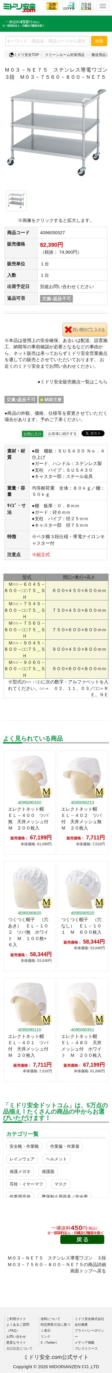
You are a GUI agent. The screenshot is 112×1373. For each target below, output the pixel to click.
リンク (45, 1336)
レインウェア (22, 1158)
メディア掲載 (84, 1342)
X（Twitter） (50, 1342)
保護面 (48, 1171)
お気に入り (33, 434)
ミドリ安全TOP (24, 55)
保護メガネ (20, 1171)
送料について (50, 1319)
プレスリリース (86, 1348)
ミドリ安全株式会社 (89, 1319)
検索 (99, 41)
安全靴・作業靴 (24, 1146)
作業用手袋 (20, 1196)
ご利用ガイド (16, 1319)
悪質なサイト (16, 1342)
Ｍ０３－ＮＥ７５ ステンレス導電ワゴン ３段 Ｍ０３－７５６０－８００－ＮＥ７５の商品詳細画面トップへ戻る (59, 1264)
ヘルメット (56, 1158)
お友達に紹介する (62, 434)
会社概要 (81, 1324)
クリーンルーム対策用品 (65, 55)
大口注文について (19, 1348)
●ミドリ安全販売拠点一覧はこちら (73, 381)
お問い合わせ (16, 1336)
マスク (60, 1184)
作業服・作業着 (64, 1146)
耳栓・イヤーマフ (26, 1184)
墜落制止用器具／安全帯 (65, 1196)
